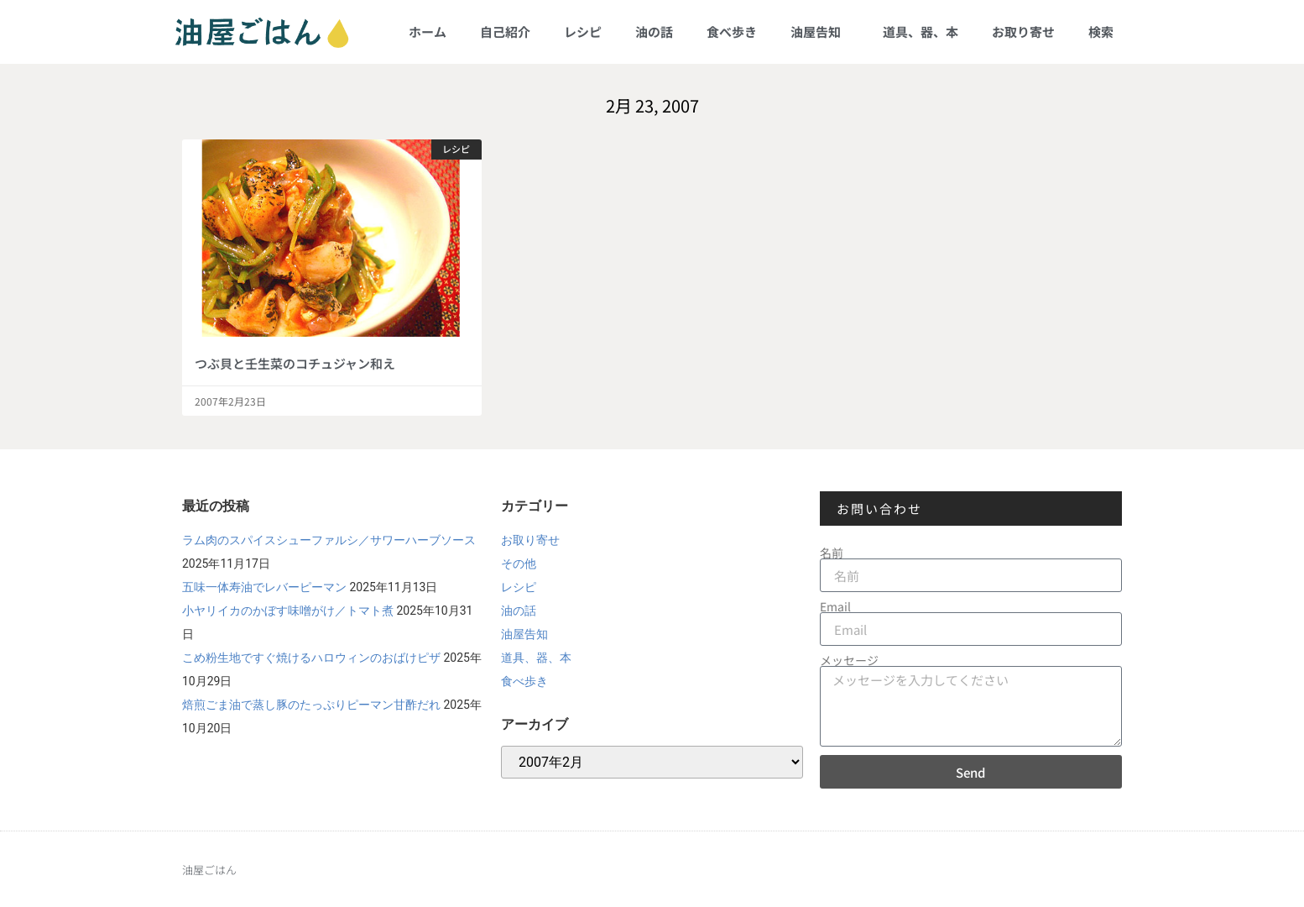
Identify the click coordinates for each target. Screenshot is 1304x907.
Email (835, 606)
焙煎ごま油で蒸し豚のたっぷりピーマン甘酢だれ (311, 704)
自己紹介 (505, 31)
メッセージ (849, 660)
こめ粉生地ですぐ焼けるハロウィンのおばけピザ (311, 657)
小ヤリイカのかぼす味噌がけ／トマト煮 (288, 610)
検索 (1101, 31)
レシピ (583, 31)
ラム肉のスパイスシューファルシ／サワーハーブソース (329, 540)
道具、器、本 (920, 31)
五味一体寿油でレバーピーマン (264, 587)
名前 (831, 552)
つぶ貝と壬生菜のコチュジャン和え (295, 363)
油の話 (654, 31)
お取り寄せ (1023, 31)
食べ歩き (732, 31)
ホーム (427, 31)
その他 (518, 563)
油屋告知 (819, 31)
